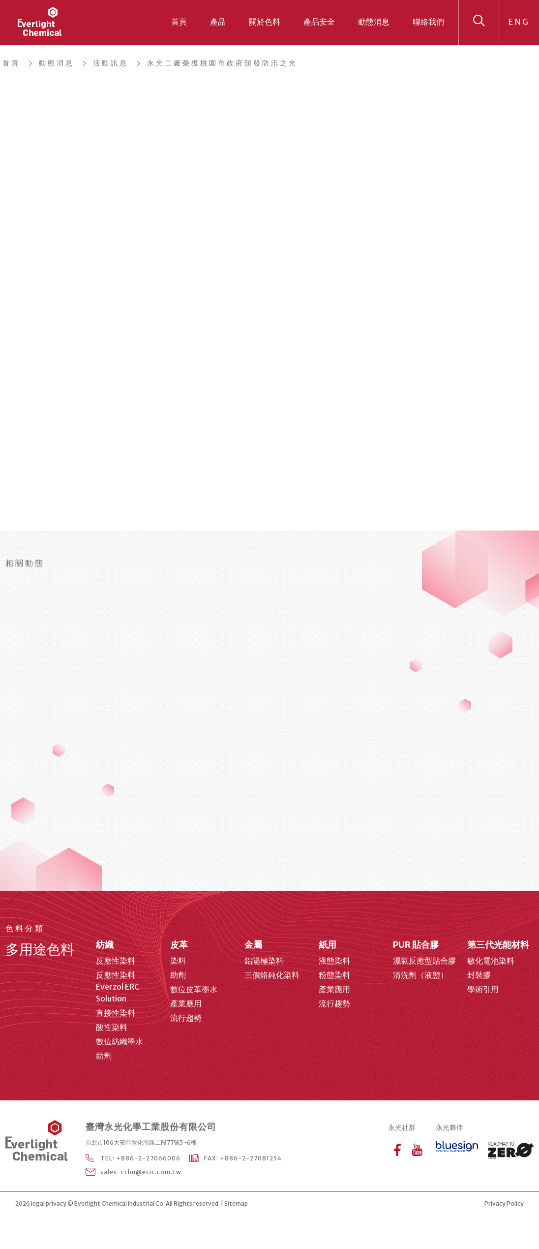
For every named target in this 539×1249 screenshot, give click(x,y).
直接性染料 (115, 1013)
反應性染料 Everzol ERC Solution (117, 986)
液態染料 (334, 961)
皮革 (179, 944)
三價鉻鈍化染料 (271, 975)
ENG (519, 22)
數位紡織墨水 (119, 1041)
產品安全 (319, 22)
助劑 (104, 1056)
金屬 (253, 944)
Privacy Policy (504, 1203)
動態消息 (373, 22)
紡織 (105, 944)
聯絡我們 (428, 22)
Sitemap (236, 1203)
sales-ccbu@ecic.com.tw (140, 1172)
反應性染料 (115, 961)
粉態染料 (334, 975)
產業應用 (186, 1003)
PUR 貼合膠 (416, 944)
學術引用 (483, 989)
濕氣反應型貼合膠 (424, 961)
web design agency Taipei (279, 1204)
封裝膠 (479, 975)
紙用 (327, 944)
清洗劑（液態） (420, 975)
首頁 (179, 22)
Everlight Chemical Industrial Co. (119, 1203)
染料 (178, 961)
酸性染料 (111, 1027)
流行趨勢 (186, 1018)
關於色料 (264, 22)
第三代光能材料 (498, 944)
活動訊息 (110, 63)
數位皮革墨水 (193, 989)
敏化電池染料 (490, 961)
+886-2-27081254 (251, 1158)
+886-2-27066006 (148, 1158)
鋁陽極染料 (264, 961)
